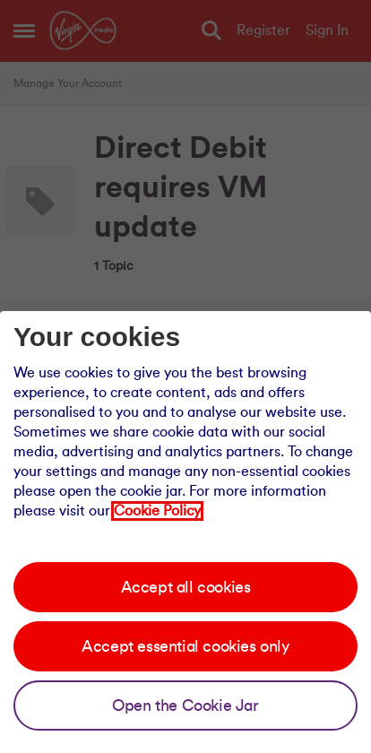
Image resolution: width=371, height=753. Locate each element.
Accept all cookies (186, 587)
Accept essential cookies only (185, 646)
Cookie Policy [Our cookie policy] (157, 511)
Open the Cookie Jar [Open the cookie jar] (185, 705)
